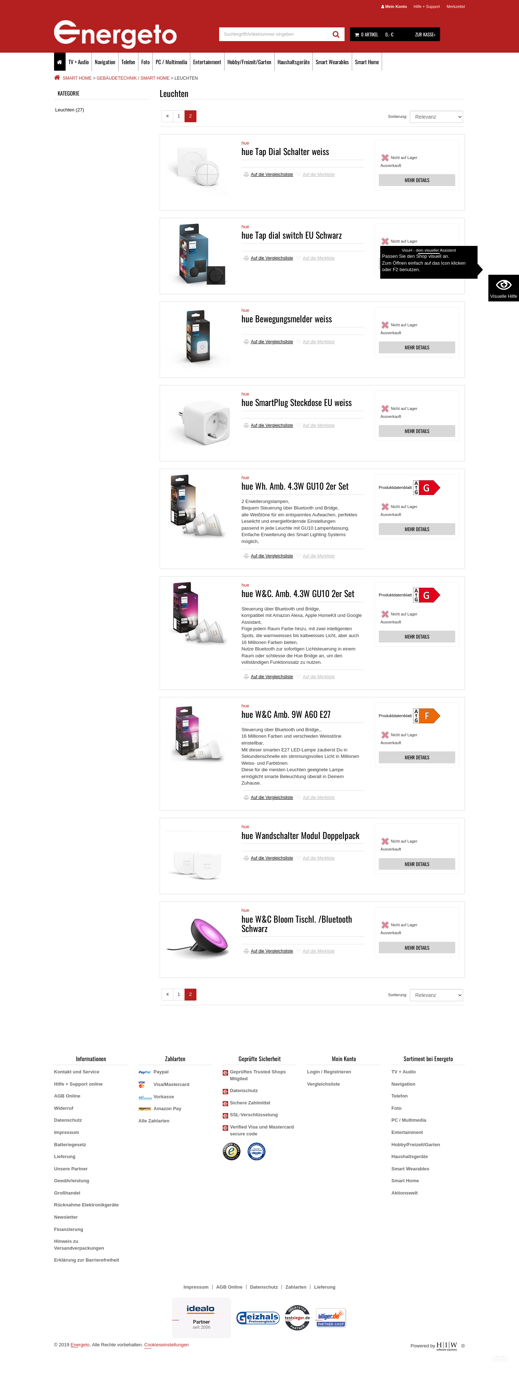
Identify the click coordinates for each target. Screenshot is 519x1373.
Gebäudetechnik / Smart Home (133, 78)
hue (245, 143)
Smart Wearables (332, 62)
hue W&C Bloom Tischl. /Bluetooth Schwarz (296, 923)
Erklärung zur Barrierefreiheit (86, 1260)
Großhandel (67, 1193)
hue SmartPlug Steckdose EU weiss (296, 402)
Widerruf (63, 1108)
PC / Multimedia (171, 62)
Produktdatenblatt (395, 487)
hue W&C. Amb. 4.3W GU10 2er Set (297, 593)
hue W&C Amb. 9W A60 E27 (286, 713)
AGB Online (67, 1096)
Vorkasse (164, 1096)
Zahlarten (296, 1287)
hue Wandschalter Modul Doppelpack (300, 835)
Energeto (80, 1344)
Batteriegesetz (70, 1144)
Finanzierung (68, 1229)
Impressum (66, 1132)
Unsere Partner (71, 1168)
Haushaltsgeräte (294, 62)
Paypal (161, 1071)
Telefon (128, 62)
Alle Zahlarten (153, 1120)
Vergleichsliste (323, 1084)
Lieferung (64, 1156)
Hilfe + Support (427, 6)
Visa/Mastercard (172, 1084)
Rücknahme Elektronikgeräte (86, 1205)
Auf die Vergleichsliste (268, 174)
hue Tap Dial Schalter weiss (285, 151)
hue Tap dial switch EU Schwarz (291, 234)
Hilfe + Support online (78, 1084)
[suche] (273, 34)
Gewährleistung (71, 1180)
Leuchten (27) (69, 109)
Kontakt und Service (76, 1071)
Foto (145, 62)
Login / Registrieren (329, 1071)
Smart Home (367, 62)
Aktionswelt (404, 1193)
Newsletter (66, 1217)
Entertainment (207, 62)
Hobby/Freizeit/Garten (249, 62)
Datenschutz (68, 1120)
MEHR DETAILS (417, 180)
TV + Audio (78, 62)
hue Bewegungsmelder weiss (286, 318)
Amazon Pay (167, 1108)
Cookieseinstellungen (166, 1344)
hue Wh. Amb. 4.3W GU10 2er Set (295, 485)
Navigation (105, 62)
